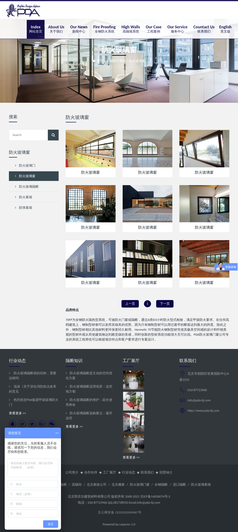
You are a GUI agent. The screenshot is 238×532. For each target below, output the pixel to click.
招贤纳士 (166, 472)
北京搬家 (118, 485)
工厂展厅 (109, 472)
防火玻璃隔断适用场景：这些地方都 (89, 389)
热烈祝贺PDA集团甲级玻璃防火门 (34, 402)
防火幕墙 (23, 197)
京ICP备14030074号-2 (155, 497)
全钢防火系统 (116, 61)
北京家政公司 (96, 485)
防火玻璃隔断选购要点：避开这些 (89, 415)
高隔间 (77, 485)
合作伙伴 (90, 472)
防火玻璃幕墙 (201, 485)
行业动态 (128, 472)
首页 (99, 61)
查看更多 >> (17, 413)
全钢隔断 (161, 485)
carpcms (124, 524)
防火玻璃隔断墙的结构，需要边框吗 (32, 375)
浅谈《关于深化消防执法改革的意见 (32, 389)
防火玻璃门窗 (140, 485)
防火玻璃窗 (90, 172)
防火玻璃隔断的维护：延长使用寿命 (89, 402)
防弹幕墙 (23, 208)
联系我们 (147, 472)
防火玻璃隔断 (27, 186)
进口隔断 (179, 485)
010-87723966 (197, 390)
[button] (56, 29)
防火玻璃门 (25, 165)
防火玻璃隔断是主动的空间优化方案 (89, 375)
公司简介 (72, 472)
